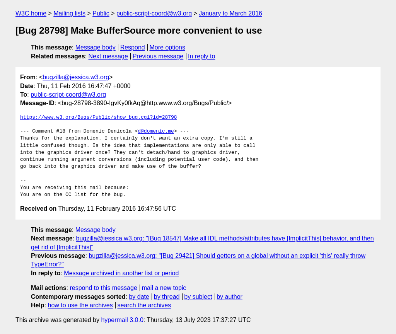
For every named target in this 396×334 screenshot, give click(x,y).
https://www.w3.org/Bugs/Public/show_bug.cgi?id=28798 (98, 117)
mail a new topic (164, 288)
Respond (132, 47)
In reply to (201, 56)
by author (229, 296)
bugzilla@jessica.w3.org (76, 77)
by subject (198, 296)
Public (100, 13)
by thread (167, 296)
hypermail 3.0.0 (122, 320)
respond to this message (103, 288)
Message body (95, 47)
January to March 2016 (230, 13)
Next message (108, 56)
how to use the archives (80, 305)
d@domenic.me (156, 131)
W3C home (30, 13)
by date (139, 296)
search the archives (144, 305)
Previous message (158, 56)
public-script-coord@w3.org (154, 13)
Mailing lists (69, 13)
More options (168, 47)
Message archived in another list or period (121, 273)
